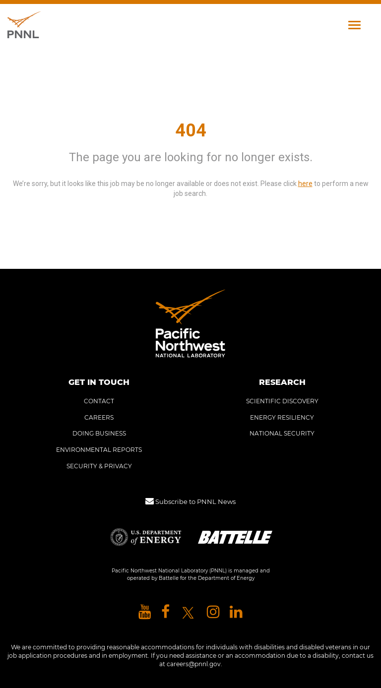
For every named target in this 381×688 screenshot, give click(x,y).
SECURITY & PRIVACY (99, 466)
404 (190, 130)
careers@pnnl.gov (194, 664)
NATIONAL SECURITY (282, 433)
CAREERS (99, 417)
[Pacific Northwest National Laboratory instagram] (213, 612)
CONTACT (99, 401)
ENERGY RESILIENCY (282, 417)
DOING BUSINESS (99, 433)
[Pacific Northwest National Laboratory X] (188, 612)
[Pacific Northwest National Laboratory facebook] (165, 612)
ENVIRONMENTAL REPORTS (99, 449)
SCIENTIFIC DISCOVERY (282, 401)
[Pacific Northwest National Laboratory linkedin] (236, 612)
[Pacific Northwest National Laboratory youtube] (144, 612)
